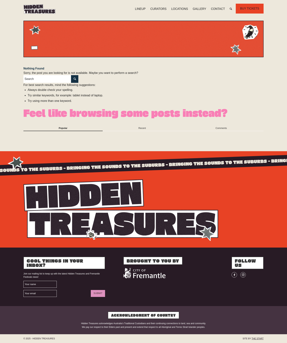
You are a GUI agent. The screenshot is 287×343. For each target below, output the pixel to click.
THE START (257, 338)
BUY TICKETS (249, 8)
